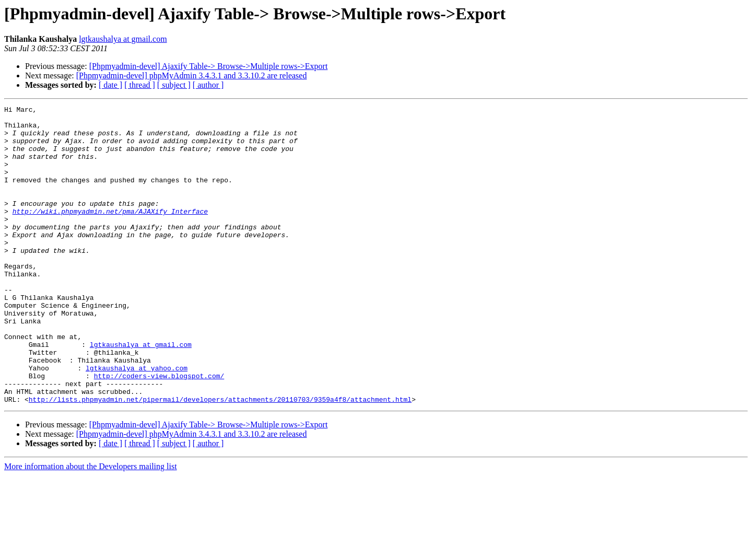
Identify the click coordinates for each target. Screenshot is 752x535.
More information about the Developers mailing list (90, 525)
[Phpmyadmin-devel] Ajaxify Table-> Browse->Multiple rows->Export (208, 66)
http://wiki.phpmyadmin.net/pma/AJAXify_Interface (110, 233)
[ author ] (208, 84)
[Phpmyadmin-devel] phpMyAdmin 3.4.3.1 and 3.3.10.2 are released (191, 75)
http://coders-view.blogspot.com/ (159, 430)
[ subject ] (174, 84)
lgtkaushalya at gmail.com (123, 38)
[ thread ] (139, 84)
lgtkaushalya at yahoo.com (136, 421)
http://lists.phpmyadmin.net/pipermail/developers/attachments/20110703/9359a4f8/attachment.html (220, 458)
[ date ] (110, 84)
